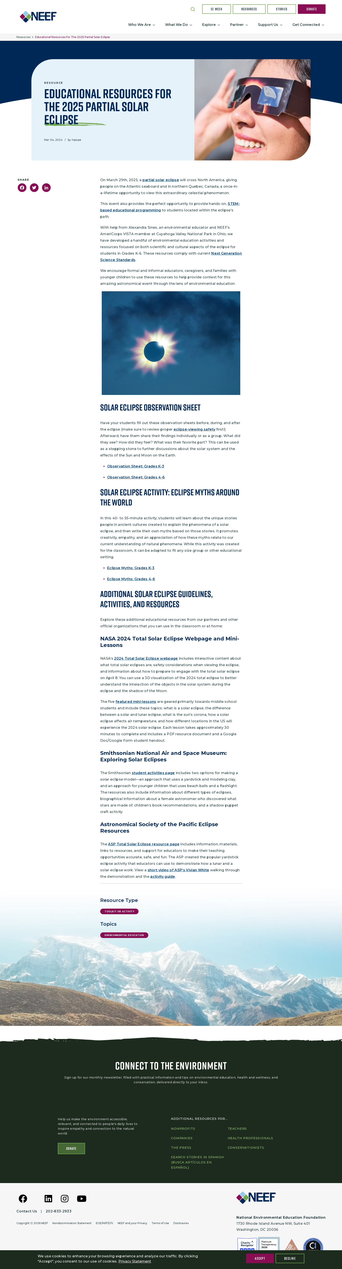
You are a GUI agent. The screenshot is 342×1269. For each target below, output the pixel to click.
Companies (182, 1138)
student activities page (153, 773)
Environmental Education (124, 935)
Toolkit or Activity (119, 911)
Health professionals (250, 1138)
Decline (290, 1258)
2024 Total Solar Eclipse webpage (146, 658)
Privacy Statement (134, 1261)
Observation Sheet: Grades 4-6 (136, 477)
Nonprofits (183, 1129)
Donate (312, 9)
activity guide (162, 877)
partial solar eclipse (160, 180)
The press (181, 1148)
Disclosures (181, 1223)
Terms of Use (160, 1223)
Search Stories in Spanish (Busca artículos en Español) (197, 1162)
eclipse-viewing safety (194, 429)
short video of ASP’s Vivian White (178, 870)
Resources (249, 9)
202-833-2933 (58, 1211)
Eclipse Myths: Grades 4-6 (131, 579)
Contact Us (26, 1211)
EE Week (216, 9)
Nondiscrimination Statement (72, 1223)
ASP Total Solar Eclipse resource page (143, 844)
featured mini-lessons (136, 702)
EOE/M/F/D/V (104, 1223)
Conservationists (246, 1148)
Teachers (237, 1129)
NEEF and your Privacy (132, 1223)
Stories (281, 9)
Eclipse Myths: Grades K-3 (130, 568)
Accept (260, 1258)
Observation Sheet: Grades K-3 (135, 466)
